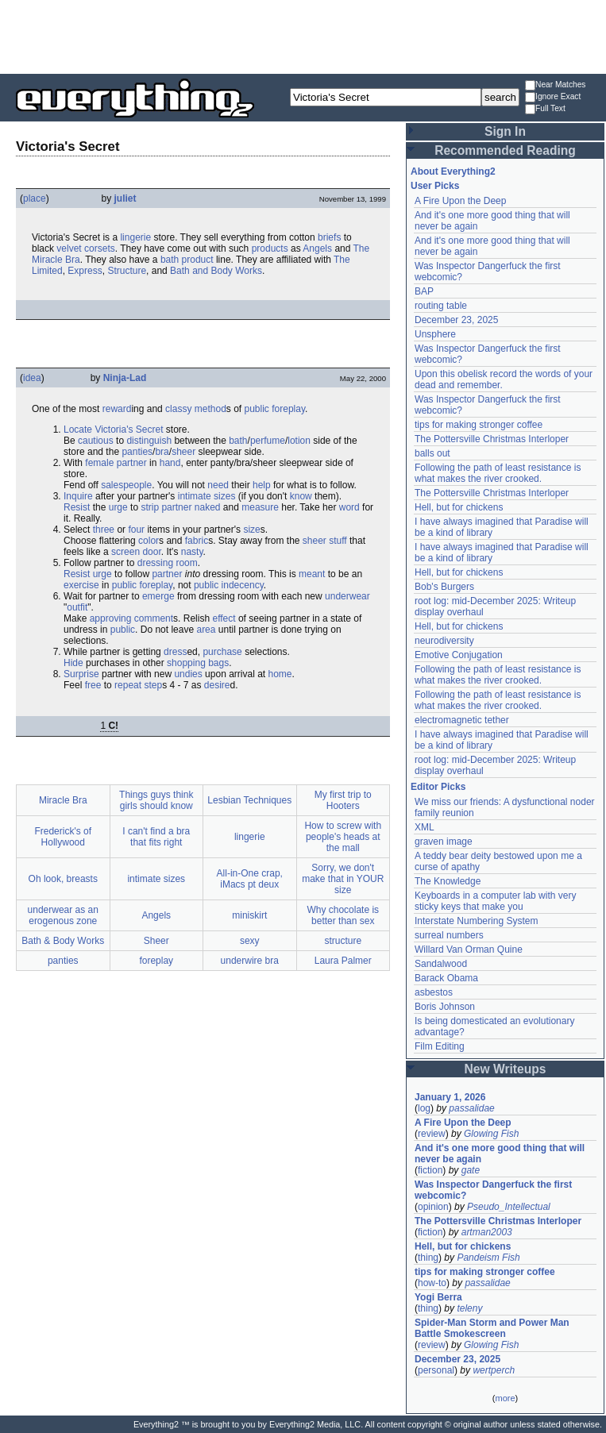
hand (170, 462)
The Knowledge (448, 881)
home (280, 674)
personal (436, 1370)
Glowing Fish (491, 1133)
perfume (267, 440)
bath (238, 440)
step (153, 685)
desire (217, 685)
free (93, 685)
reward (117, 408)
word (349, 507)
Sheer (156, 940)
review (432, 1133)
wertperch (494, 1370)
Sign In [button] (505, 131)
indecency (243, 585)
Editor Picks (438, 786)
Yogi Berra (438, 1297)
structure (342, 940)
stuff (337, 540)
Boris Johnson (445, 1006)
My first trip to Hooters (343, 800)
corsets (99, 248)
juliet (125, 198)
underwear (347, 596)
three (103, 529)
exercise (81, 585)
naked (208, 507)
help (262, 485)
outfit (77, 607)
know (301, 496)
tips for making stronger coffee (478, 424)
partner (132, 462)
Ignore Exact (553, 97)
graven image (444, 841)
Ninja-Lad (125, 377)
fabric (196, 540)
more (505, 1398)
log (424, 1108)
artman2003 (486, 1232)
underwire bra (250, 960)
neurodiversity (444, 640)
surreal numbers (449, 935)
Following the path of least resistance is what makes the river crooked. (498, 473)
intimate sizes (207, 496)
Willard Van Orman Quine (469, 949)
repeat (127, 685)
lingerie (135, 237)
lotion (299, 440)
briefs (329, 237)
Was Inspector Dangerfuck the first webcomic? (493, 1190)
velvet (68, 248)
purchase (222, 651)
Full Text (545, 109)
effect (223, 618)
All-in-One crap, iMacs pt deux (250, 879)
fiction (430, 1170)
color (148, 540)
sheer (183, 451)
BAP (424, 291)
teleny (469, 1308)
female (99, 462)
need (218, 485)
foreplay (288, 408)
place (34, 198)
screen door (136, 551)
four (136, 529)
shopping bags (198, 662)
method (210, 408)
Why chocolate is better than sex (343, 915)
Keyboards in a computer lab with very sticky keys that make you (495, 901)
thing (428, 1257)
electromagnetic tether (462, 720)
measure (260, 507)
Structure (126, 270)
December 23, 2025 (456, 320)
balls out (432, 453)
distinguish (149, 440)
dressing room (167, 562)
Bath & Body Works (62, 940)
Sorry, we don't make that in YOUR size (343, 879)
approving (111, 618)
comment (153, 618)
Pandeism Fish (488, 1257)
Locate (78, 429)
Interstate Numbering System (476, 920)
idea (32, 377)
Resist (77, 507)
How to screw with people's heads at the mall (342, 836)
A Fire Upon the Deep (460, 200)
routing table (441, 305)
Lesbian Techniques (249, 800)
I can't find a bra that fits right (156, 837)
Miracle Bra (63, 800)
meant (312, 574)
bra (161, 451)
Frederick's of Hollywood (62, 837)
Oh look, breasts (63, 878)
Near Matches (555, 85)
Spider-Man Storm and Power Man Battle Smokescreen (492, 1328)
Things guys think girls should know (156, 800)
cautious (96, 440)
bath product (187, 259)
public (257, 408)
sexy (250, 940)
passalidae (471, 1108)
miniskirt (249, 915)
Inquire (78, 496)
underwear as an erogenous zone (63, 915)
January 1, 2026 (450, 1097)
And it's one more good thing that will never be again (500, 1153)
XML (424, 827)
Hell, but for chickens (459, 507)
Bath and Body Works (216, 270)
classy (178, 408)
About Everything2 (453, 171)
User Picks (435, 185)
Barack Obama (446, 978)
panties (137, 451)
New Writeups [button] (505, 1069)
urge (118, 507)
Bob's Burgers (444, 586)
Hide (73, 662)
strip (150, 507)
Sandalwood (441, 963)
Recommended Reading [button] (505, 150)
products (270, 248)
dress (175, 651)
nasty (192, 551)
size (251, 529)
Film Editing (440, 1046)
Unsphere (435, 334)
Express (85, 270)
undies (188, 674)
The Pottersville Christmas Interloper (492, 439)
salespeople (126, 485)
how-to (432, 1283)
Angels (317, 248)
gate (470, 1170)
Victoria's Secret (129, 429)
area (205, 629)
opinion (433, 1206)
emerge (158, 596)
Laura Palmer (343, 960)
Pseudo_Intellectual (508, 1206)
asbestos (434, 992)
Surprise (81, 674)
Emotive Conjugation (459, 655)
